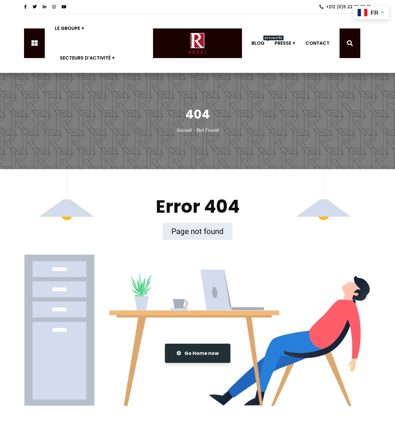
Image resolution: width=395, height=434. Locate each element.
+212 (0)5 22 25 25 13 (345, 7)
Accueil (184, 130)
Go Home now (197, 353)
